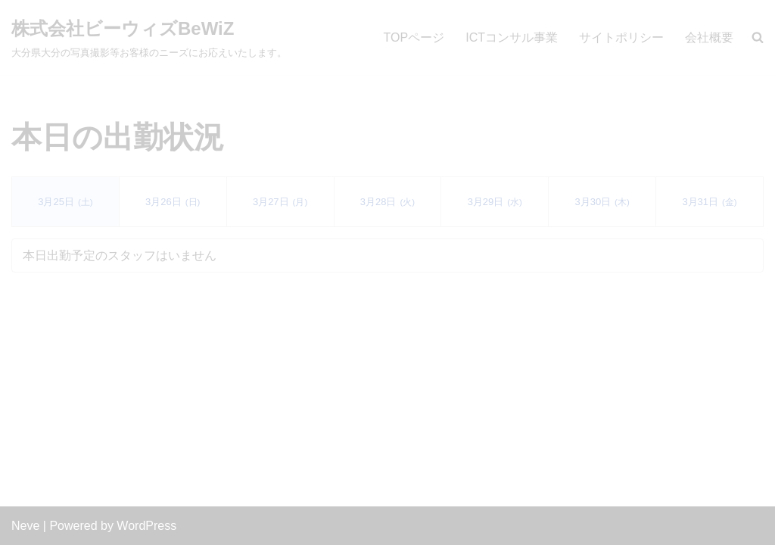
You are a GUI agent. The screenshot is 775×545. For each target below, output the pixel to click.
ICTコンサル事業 (511, 37)
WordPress (146, 525)
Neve (25, 525)
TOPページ (414, 37)
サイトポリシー (621, 37)
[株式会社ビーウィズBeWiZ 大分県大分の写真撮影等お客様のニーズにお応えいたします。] (149, 37)
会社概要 (709, 37)
